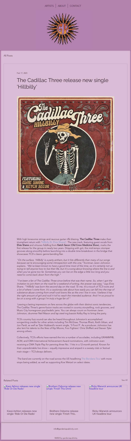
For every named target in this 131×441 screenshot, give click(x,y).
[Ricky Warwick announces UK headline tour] (108, 395)
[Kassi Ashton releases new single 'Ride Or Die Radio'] (23, 395)
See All (124, 380)
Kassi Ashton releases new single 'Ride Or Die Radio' (22, 412)
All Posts (8, 55)
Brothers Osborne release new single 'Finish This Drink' (64, 412)
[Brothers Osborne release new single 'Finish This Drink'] (65, 395)
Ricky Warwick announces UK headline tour (107, 412)
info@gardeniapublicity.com (66, 429)
